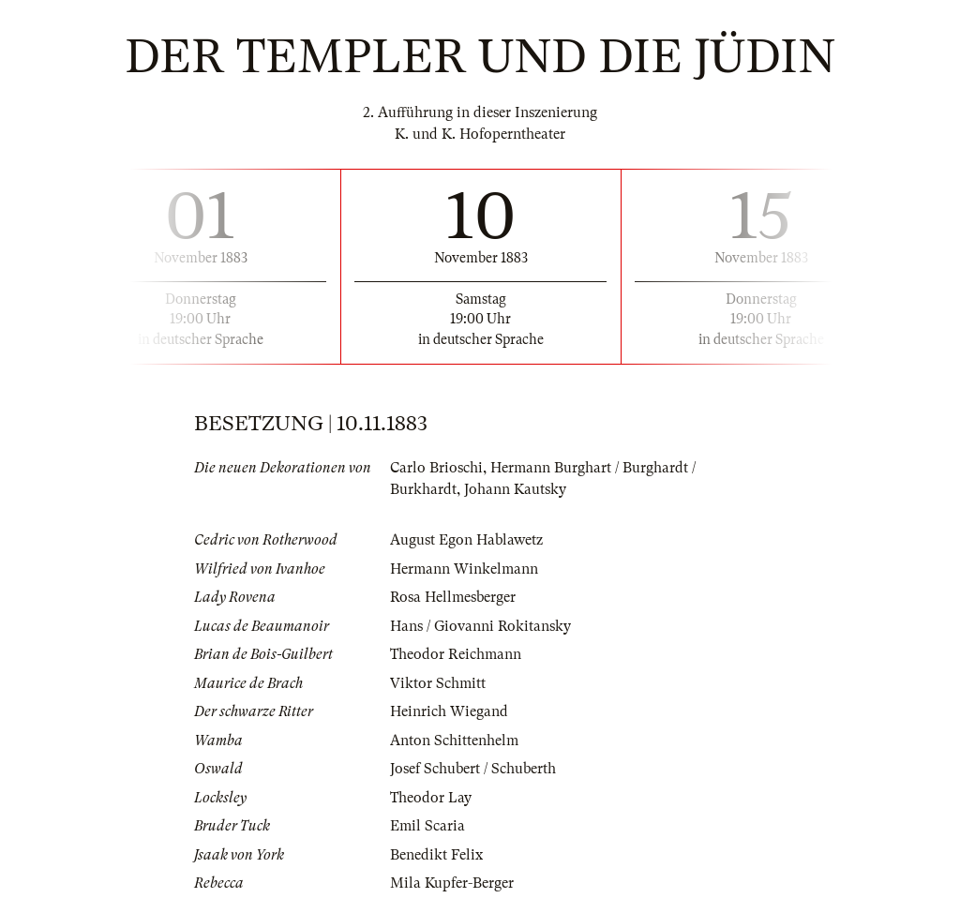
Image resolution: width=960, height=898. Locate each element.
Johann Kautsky (515, 489)
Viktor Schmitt (438, 683)
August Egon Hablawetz (466, 539)
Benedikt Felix (436, 854)
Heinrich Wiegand (449, 711)
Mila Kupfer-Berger (452, 883)
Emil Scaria (427, 825)
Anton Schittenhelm (454, 740)
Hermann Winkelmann (464, 569)
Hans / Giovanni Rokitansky (480, 626)
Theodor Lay (431, 797)
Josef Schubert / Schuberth (473, 768)
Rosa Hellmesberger (453, 597)
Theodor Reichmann (455, 654)
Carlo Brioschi (436, 467)
